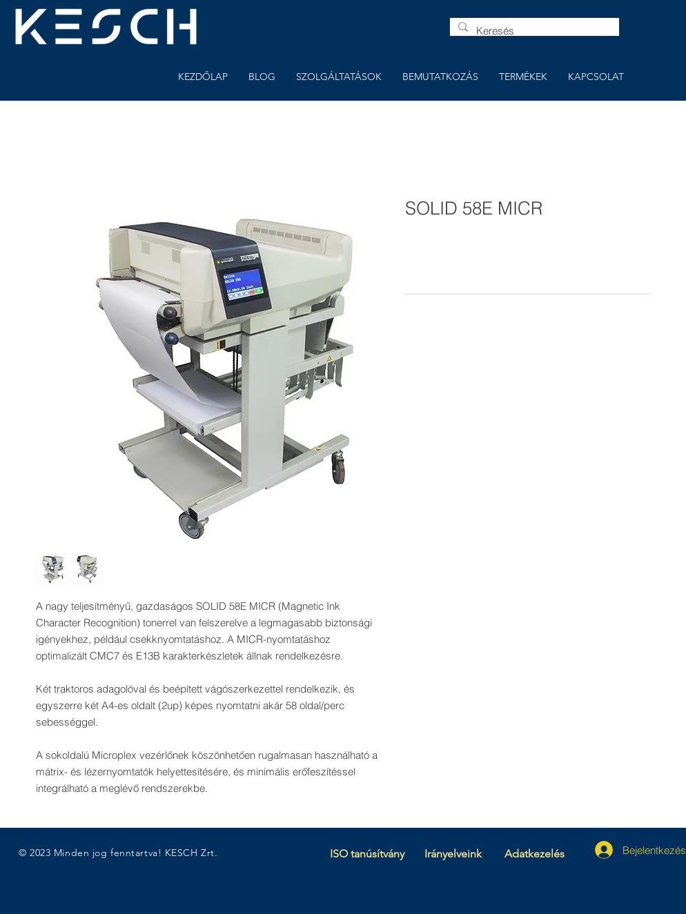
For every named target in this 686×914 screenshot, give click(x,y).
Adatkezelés (534, 853)
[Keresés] (533, 30)
